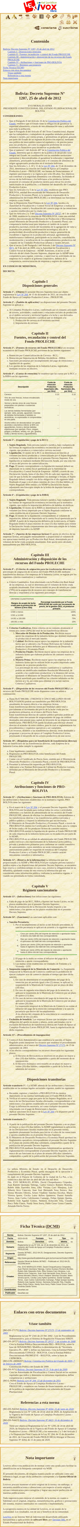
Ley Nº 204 (49, 166)
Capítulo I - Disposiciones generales (24, 51)
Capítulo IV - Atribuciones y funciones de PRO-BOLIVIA (35, 62)
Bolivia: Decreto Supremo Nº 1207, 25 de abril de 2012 (28, 49)
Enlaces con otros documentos (17, 70)
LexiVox (7, 1516)
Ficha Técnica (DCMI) (13, 67)
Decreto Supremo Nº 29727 (48, 213)
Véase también (14, 73)
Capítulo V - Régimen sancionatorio (24, 65)
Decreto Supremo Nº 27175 (52, 1045)
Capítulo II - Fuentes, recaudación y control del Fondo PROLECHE (39, 54)
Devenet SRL (59, 1519)
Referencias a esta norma (19, 75)
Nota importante (10, 78)
